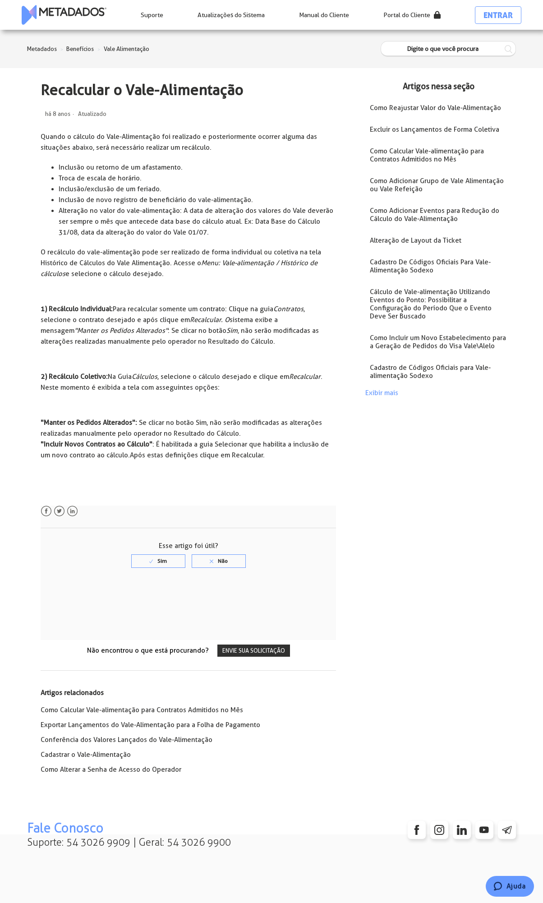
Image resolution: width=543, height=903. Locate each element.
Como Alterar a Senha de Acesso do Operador (111, 769)
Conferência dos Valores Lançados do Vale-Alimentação (126, 740)
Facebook (46, 511)
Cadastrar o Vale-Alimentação (86, 755)
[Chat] (510, 886)
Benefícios (80, 49)
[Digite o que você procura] (448, 49)
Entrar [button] (498, 15)
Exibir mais (381, 393)
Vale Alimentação (126, 49)
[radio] (158, 561)
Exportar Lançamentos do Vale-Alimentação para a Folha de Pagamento (150, 725)
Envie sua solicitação (253, 650)
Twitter (59, 511)
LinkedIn (72, 511)
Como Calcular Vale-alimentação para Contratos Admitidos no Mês (142, 710)
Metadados (42, 49)
